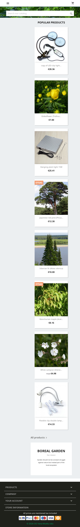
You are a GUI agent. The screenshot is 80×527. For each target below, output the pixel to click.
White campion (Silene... (51, 370)
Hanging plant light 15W (51, 167)
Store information (16, 507)
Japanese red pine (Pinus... (51, 217)
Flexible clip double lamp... (51, 420)
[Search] (40, 13)
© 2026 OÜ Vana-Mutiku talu (40, 523)
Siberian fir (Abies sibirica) (51, 268)
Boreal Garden (39, 3)
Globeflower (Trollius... (51, 116)
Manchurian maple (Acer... (51, 319)
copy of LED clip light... (51, 65)
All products (39, 437)
